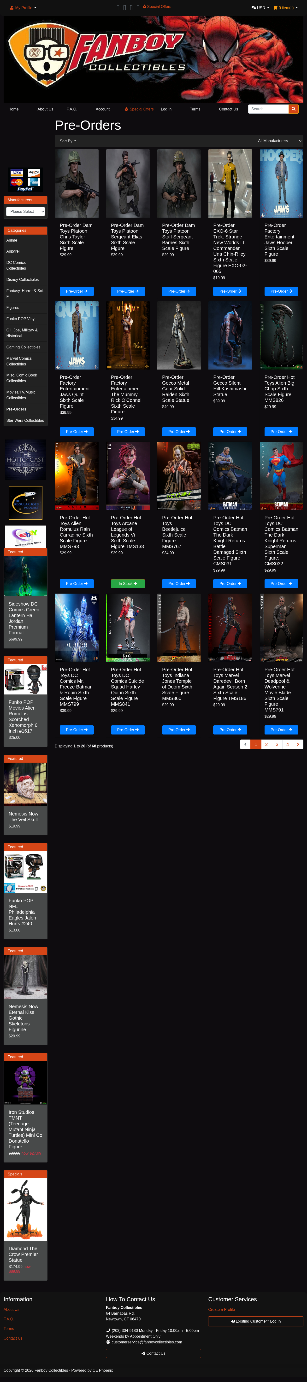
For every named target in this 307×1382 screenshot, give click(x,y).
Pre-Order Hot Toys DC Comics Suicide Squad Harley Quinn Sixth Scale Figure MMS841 (127, 687)
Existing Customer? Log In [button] (256, 1321)
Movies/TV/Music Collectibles (20, 395)
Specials (15, 1174)
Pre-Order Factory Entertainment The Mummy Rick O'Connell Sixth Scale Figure (127, 394)
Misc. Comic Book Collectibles (21, 378)
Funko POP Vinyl (20, 319)
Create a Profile (221, 1309)
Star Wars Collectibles (25, 420)
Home (13, 109)
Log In (166, 109)
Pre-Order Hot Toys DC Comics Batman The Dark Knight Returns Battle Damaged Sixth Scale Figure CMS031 (230, 540)
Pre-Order (77, 291)
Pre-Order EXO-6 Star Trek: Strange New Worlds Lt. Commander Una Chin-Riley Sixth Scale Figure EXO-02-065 (230, 248)
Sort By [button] (66, 141)
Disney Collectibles (22, 280)
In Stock (128, 584)
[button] (22, 8)
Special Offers (139, 109)
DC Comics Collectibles (16, 265)
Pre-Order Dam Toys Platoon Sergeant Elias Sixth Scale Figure (127, 237)
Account (103, 109)
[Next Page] (298, 744)
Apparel (12, 251)
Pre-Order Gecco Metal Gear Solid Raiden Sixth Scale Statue (175, 389)
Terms (195, 109)
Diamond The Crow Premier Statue (23, 1254)
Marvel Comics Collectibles (19, 361)
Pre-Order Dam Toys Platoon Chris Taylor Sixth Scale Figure (76, 237)
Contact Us (228, 109)
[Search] (268, 109)
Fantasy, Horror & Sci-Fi (25, 294)
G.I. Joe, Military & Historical (22, 333)
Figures (12, 308)
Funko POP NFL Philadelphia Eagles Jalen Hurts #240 (22, 912)
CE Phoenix (103, 1370)
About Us (45, 109)
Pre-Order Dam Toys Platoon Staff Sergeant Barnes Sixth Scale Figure (178, 237)
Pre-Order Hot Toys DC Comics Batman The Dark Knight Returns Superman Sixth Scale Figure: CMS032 (281, 540)
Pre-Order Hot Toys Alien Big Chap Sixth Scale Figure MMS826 (280, 389)
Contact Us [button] (153, 1353)
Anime (11, 240)
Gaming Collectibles (23, 347)
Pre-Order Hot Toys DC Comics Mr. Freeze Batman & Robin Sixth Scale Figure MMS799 (76, 687)
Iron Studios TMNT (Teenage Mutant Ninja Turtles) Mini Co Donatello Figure (25, 1129)
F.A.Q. (72, 109)
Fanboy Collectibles (51, 1370)
